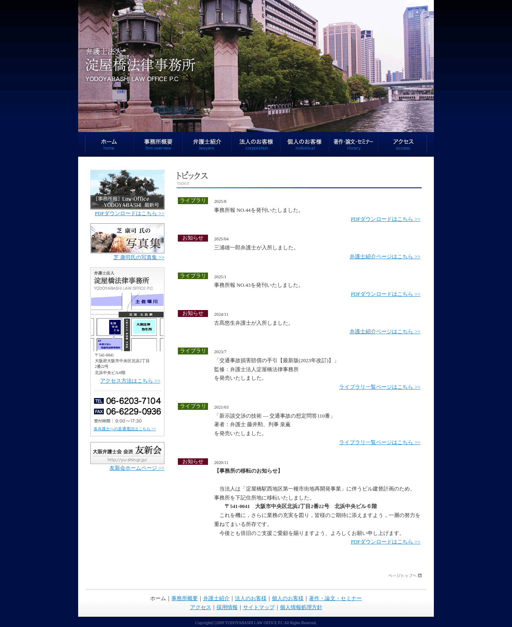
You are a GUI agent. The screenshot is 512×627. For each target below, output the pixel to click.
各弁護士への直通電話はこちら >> (125, 429)
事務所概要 (158, 144)
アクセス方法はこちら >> (130, 381)
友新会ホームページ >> (136, 468)
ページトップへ (405, 576)
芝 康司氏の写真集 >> (139, 257)
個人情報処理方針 (301, 607)
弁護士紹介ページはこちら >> (385, 257)
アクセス (402, 144)
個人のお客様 (304, 144)
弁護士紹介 (207, 144)
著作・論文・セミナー (353, 144)
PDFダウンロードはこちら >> (385, 219)
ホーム (109, 144)
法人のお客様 (256, 144)
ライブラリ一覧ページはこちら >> (379, 387)
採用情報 (227, 607)
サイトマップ (259, 607)
